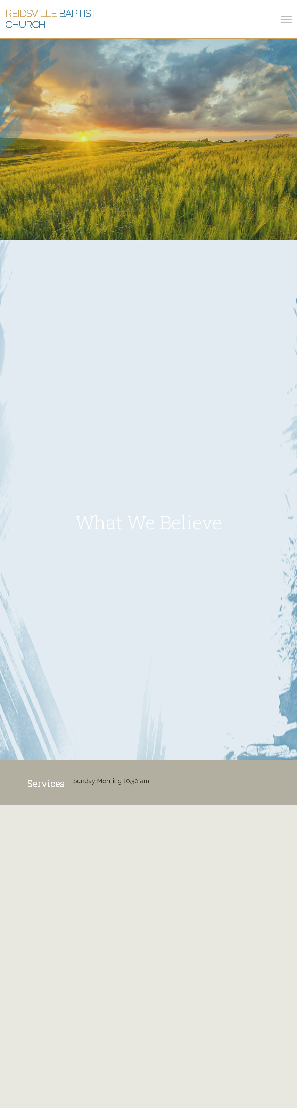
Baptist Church (50, 19)
